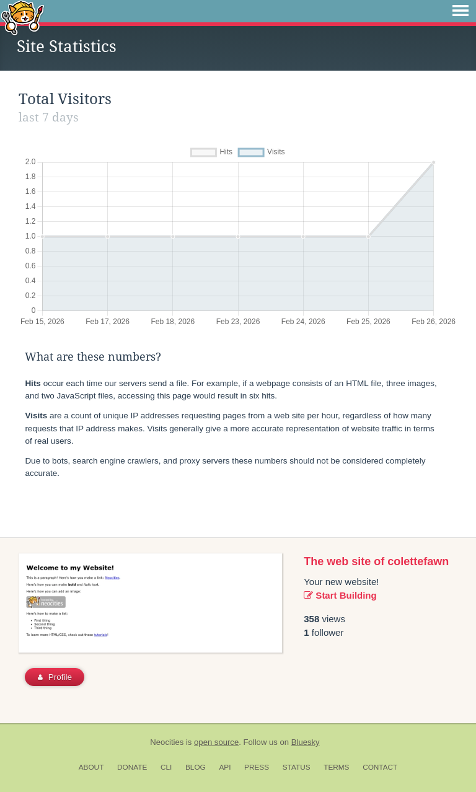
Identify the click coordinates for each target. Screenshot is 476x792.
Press (256, 767)
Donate (132, 767)
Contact (380, 767)
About (91, 767)
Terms (336, 767)
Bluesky (305, 742)
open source (216, 742)
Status (297, 767)
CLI (166, 767)
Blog (195, 767)
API (225, 767)
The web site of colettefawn (376, 561)
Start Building (340, 595)
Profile (55, 677)
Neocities (166, 742)
